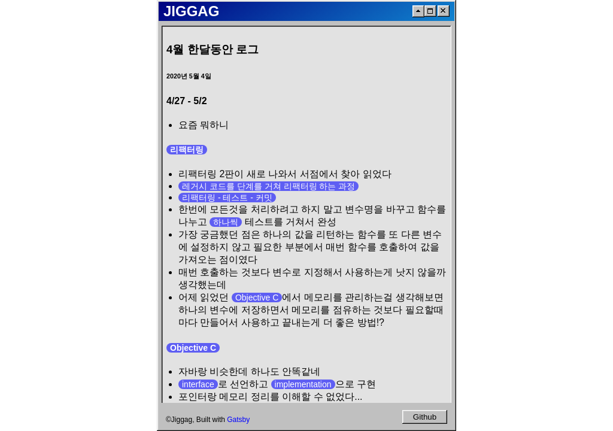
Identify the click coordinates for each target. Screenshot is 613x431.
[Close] (444, 11)
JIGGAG (191, 11)
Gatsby (238, 419)
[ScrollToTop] (418, 11)
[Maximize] (430, 11)
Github (424, 416)
